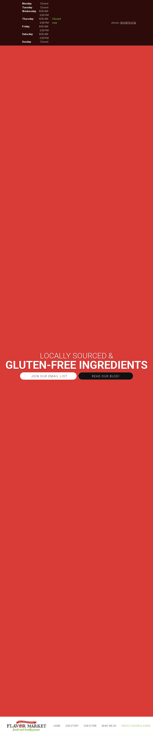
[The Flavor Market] (26, 725)
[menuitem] (57, 726)
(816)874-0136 (128, 22)
